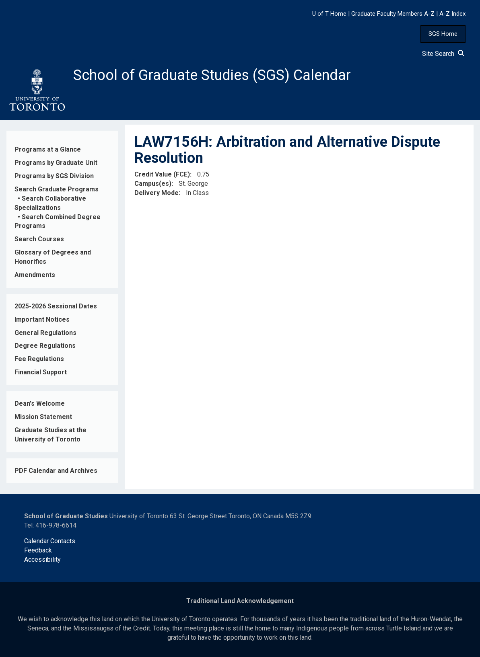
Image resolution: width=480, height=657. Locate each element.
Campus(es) (152, 183)
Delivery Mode (156, 193)
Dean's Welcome (39, 403)
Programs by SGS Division (54, 176)
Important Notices (42, 319)
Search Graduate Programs (56, 189)
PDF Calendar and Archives (55, 470)
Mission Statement (43, 417)
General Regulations (45, 333)
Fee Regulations (39, 359)
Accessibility (42, 559)
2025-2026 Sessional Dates (55, 306)
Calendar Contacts (49, 541)
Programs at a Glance (47, 149)
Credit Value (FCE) (162, 174)
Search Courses (39, 239)
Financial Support (40, 372)
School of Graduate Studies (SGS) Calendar (212, 75)
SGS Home (442, 33)
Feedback (38, 550)
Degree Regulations (45, 345)
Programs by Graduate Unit (55, 162)
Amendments (34, 275)
